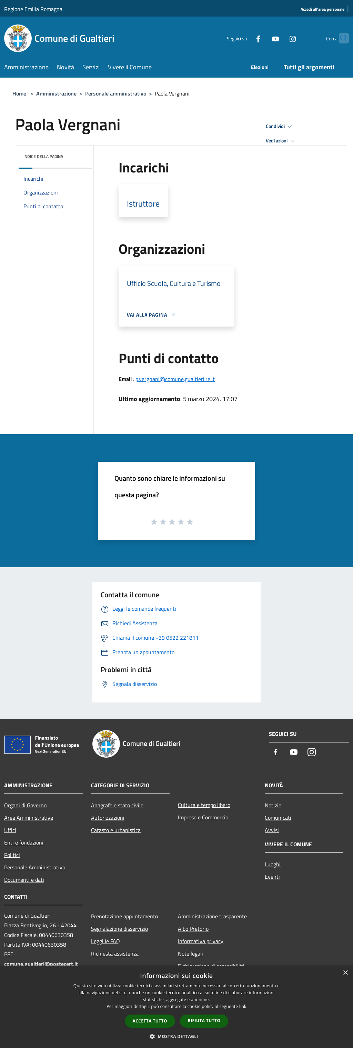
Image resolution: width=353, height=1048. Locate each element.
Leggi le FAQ (105, 941)
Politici (12, 855)
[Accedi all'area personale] (322, 9)
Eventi (272, 876)
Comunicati (278, 818)
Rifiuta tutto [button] (204, 1021)
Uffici (10, 830)
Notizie (273, 805)
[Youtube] (262, 38)
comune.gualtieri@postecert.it (41, 964)
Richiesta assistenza (115, 953)
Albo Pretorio (193, 929)
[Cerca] (340, 38)
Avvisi (272, 830)
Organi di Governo (25, 805)
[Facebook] (245, 38)
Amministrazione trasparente (212, 916)
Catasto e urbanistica (116, 830)
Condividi (280, 126)
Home (19, 93)
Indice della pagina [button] (43, 156)
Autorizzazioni (107, 818)
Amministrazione (56, 93)
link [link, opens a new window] (242, 1006)
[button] (176, 1036)
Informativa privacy (200, 941)
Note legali (190, 953)
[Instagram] (279, 38)
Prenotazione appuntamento (124, 916)
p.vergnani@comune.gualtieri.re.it (175, 379)
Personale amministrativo (115, 93)
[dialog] (176, 1007)
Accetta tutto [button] (150, 1021)
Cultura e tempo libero (204, 805)
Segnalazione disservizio (119, 929)
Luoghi (273, 864)
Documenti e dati (24, 880)
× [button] (345, 973)
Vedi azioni (281, 141)
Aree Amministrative (28, 818)
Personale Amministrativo (34, 867)
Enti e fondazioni (23, 842)
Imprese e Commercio (203, 817)
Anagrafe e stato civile (117, 805)
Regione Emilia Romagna (33, 9)
